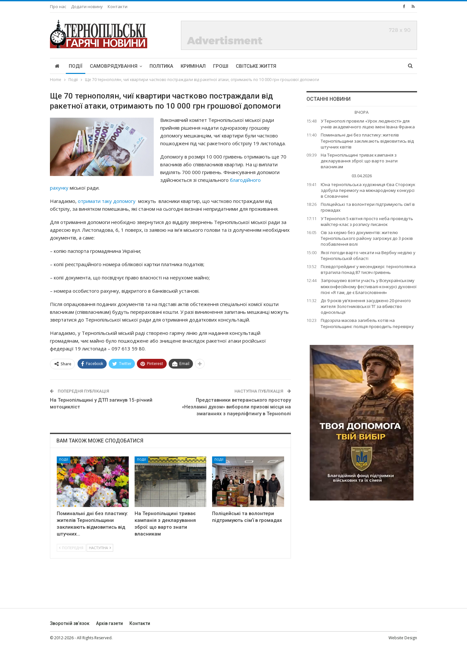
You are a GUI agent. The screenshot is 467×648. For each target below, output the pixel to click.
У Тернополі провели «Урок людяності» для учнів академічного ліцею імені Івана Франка (368, 124)
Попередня (71, 547)
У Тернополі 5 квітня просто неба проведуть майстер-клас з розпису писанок (367, 221)
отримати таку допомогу (107, 201)
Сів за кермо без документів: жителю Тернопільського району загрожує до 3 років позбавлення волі (367, 238)
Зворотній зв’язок (70, 623)
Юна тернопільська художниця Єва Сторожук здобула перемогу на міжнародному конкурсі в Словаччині (368, 190)
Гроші (220, 66)
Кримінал (193, 66)
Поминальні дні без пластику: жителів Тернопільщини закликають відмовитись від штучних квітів (367, 140)
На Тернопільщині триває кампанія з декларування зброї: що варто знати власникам (359, 161)
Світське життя (256, 66)
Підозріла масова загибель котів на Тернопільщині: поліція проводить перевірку (367, 323)
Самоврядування (114, 66)
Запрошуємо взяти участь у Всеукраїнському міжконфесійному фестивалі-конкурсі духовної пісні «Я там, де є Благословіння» (368, 286)
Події (75, 66)
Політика (161, 66)
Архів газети (109, 623)
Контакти (117, 6)
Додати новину (87, 6)
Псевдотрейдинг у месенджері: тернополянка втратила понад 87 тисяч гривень (368, 269)
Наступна (100, 547)
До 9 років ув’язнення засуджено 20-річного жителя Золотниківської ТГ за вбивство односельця (366, 306)
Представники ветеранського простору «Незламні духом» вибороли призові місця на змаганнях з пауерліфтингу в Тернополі (236, 407)
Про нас (58, 6)
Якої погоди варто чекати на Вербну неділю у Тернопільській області (368, 255)
